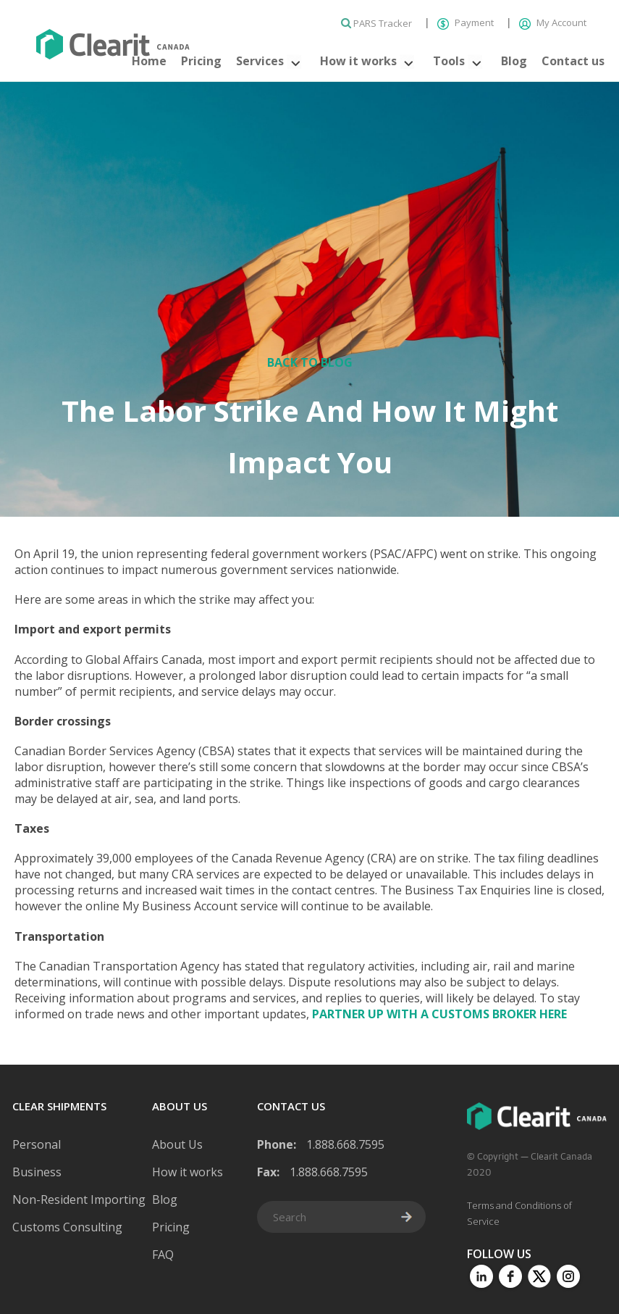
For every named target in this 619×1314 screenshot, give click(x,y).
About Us (177, 1144)
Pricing (201, 61)
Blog (514, 61)
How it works (358, 61)
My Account (552, 22)
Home (149, 61)
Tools (449, 61)
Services (260, 61)
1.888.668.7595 (345, 1144)
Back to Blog (310, 362)
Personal (36, 1144)
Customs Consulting (67, 1227)
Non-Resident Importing (79, 1199)
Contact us (573, 61)
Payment (466, 22)
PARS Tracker (377, 23)
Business (37, 1172)
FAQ (163, 1255)
